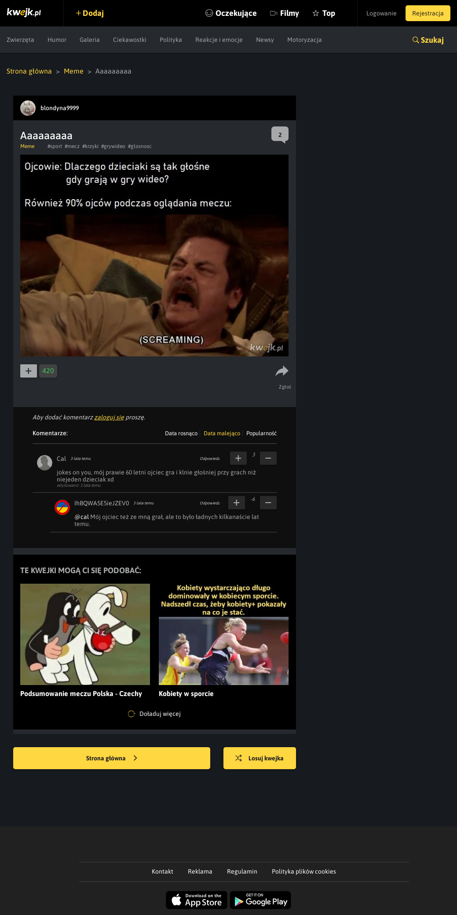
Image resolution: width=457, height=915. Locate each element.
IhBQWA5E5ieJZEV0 (101, 503)
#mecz (72, 146)
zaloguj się (109, 417)
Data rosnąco (181, 433)
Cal (61, 458)
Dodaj (93, 13)
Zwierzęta (20, 39)
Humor (57, 39)
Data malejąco (222, 433)
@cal (81, 516)
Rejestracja (428, 13)
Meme (74, 71)
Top (328, 13)
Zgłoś (285, 386)
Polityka (171, 39)
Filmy (289, 13)
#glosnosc (140, 146)
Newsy (265, 39)
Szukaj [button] (432, 39)
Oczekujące (236, 13)
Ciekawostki (129, 39)
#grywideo (113, 146)
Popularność (261, 433)
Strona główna (29, 71)
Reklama (200, 871)
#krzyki (90, 146)
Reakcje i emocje (219, 39)
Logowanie (381, 13)
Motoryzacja (304, 39)
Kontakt (162, 871)
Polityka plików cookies (304, 871)
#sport (55, 146)
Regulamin (242, 871)
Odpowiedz (209, 458)
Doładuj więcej (154, 714)
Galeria (90, 39)
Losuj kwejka (259, 759)
